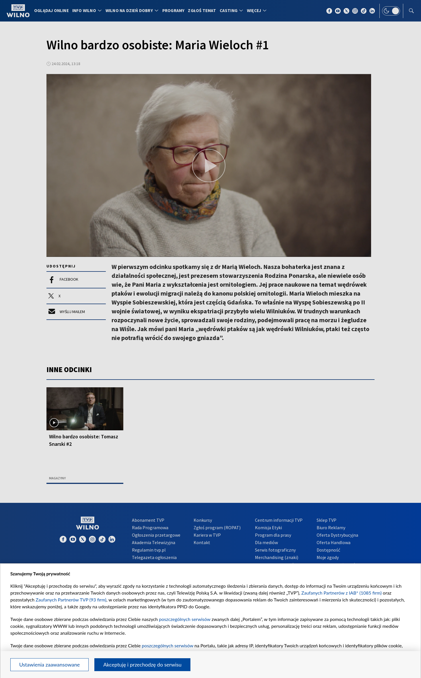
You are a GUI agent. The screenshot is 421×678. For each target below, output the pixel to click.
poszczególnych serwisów (184, 619)
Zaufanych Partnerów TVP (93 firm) (71, 599)
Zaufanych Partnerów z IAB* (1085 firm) (341, 592)
